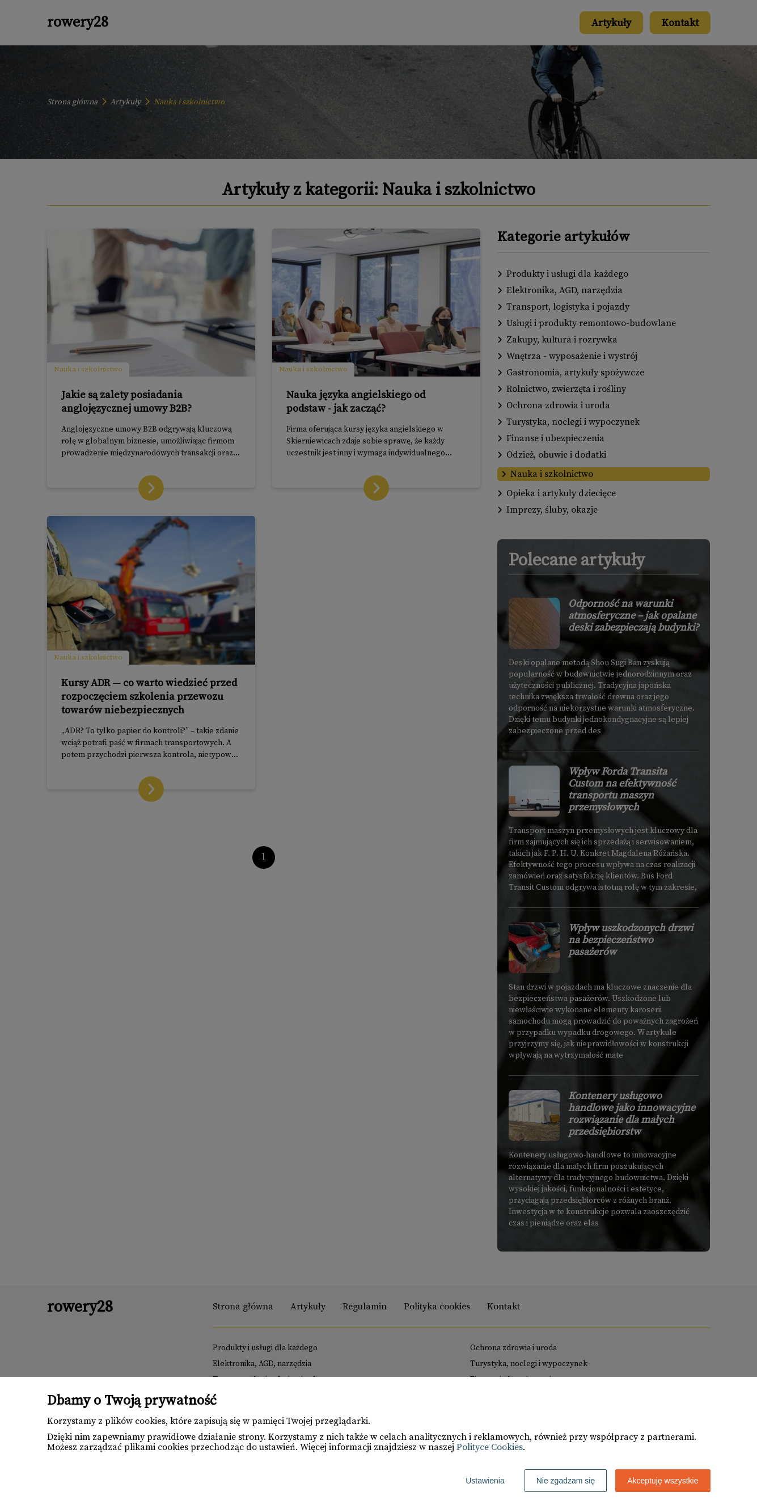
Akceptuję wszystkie (662, 1480)
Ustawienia (485, 1480)
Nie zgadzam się (565, 1480)
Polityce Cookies (489, 1447)
